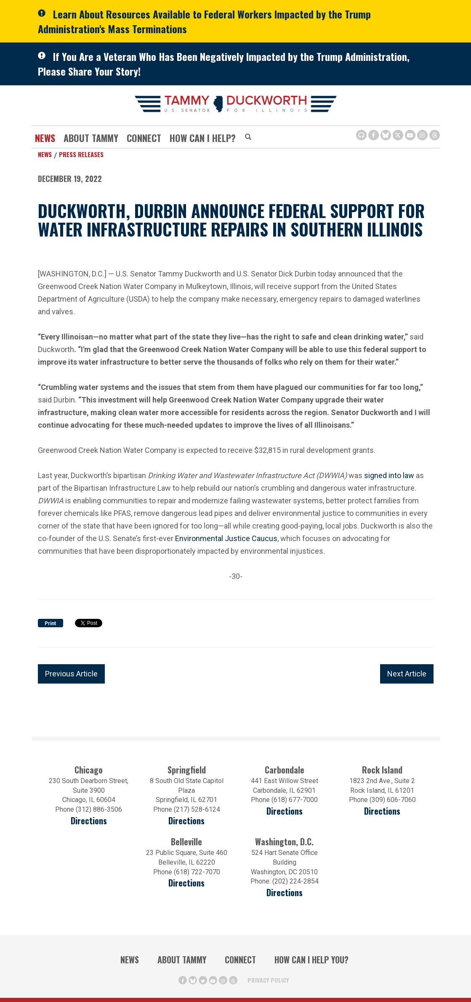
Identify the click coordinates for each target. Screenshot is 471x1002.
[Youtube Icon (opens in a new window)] (410, 135)
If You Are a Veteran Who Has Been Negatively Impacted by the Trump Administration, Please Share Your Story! (224, 64)
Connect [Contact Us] (144, 138)
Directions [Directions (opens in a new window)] (89, 821)
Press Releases (81, 154)
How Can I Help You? (311, 959)
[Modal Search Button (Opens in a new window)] (248, 137)
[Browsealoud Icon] (361, 135)
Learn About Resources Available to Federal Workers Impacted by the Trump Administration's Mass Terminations (204, 21)
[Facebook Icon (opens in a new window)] (373, 135)
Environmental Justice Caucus (226, 538)
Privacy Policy (268, 980)
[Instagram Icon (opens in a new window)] (422, 135)
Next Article (406, 673)
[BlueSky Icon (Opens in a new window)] (386, 135)
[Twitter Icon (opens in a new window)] (398, 135)
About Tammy (91, 138)
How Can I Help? (203, 138)
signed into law (389, 475)
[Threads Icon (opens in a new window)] (434, 135)
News (45, 138)
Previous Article (71, 673)
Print (50, 623)
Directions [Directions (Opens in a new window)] (186, 883)
